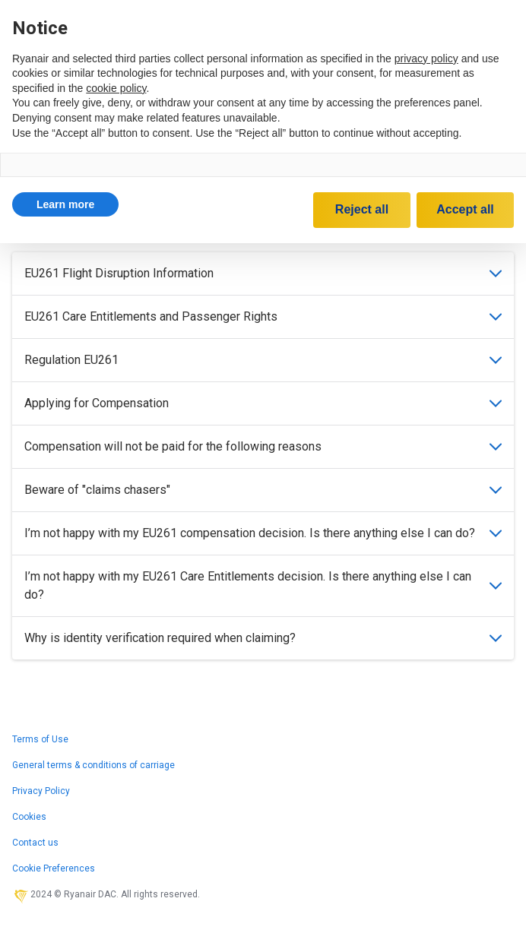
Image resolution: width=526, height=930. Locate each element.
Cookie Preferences (53, 868)
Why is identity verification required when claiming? (263, 638)
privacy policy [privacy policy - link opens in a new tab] (426, 58)
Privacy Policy (41, 791)
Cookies (29, 816)
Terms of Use (40, 739)
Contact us (35, 842)
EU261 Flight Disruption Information (263, 273)
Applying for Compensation (263, 403)
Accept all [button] (465, 209)
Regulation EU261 (263, 360)
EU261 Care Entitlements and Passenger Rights (263, 316)
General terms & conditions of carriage (93, 765)
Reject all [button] (361, 209)
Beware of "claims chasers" (263, 489)
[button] (65, 204)
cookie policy (116, 88)
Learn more (65, 204)
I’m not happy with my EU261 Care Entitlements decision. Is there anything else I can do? (263, 585)
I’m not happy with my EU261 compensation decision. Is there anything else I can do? (263, 533)
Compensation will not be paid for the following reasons (263, 446)
